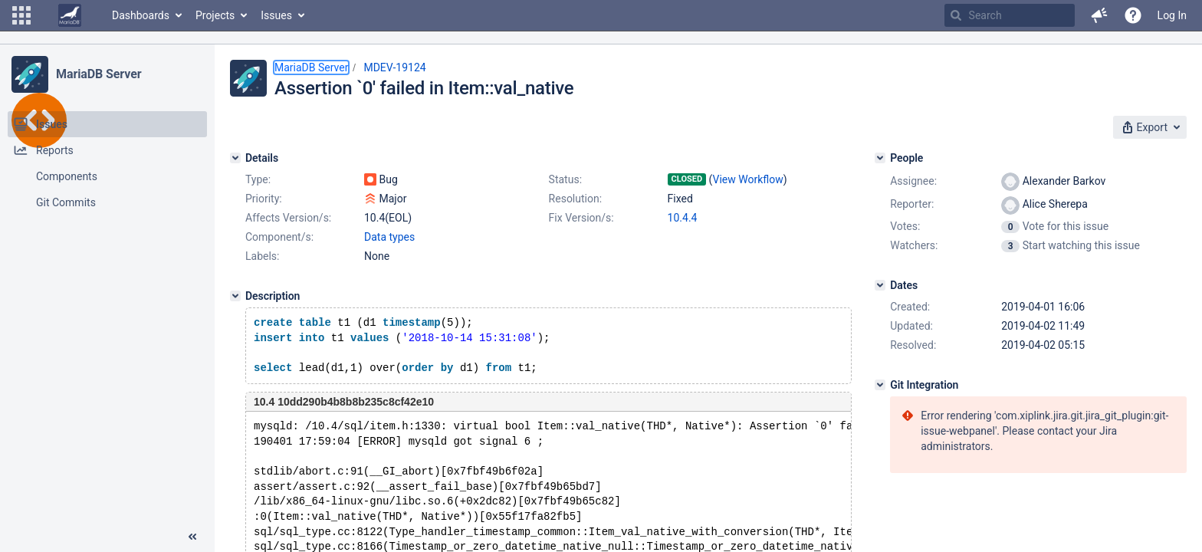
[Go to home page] (70, 15)
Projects (215, 15)
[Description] (235, 296)
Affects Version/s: (288, 218)
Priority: (263, 198)
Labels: (262, 256)
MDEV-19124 (394, 67)
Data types (389, 237)
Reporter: (912, 204)
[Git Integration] (880, 385)
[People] (880, 158)
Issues (276, 15)
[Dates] (880, 285)
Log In (1172, 15)
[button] (21, 15)
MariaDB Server (98, 74)
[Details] (235, 158)
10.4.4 (683, 218)
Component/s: (279, 237)
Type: (258, 179)
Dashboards (140, 15)
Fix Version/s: (581, 218)
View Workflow (748, 179)
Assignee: (913, 181)
